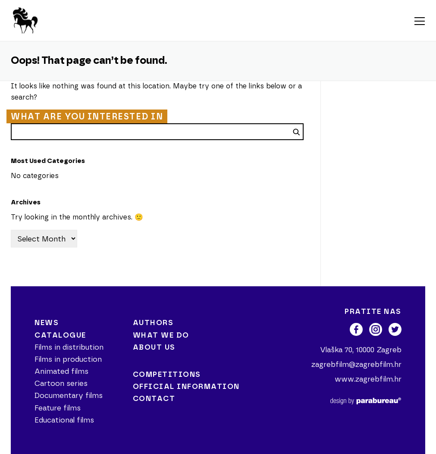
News (47, 322)
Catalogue (60, 335)
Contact (154, 398)
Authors (153, 322)
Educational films (64, 420)
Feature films (58, 408)
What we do (161, 335)
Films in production (68, 359)
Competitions (167, 374)
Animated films (61, 371)
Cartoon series (61, 383)
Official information (186, 386)
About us (154, 347)
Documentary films (69, 395)
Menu (419, 21)
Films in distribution (69, 347)
